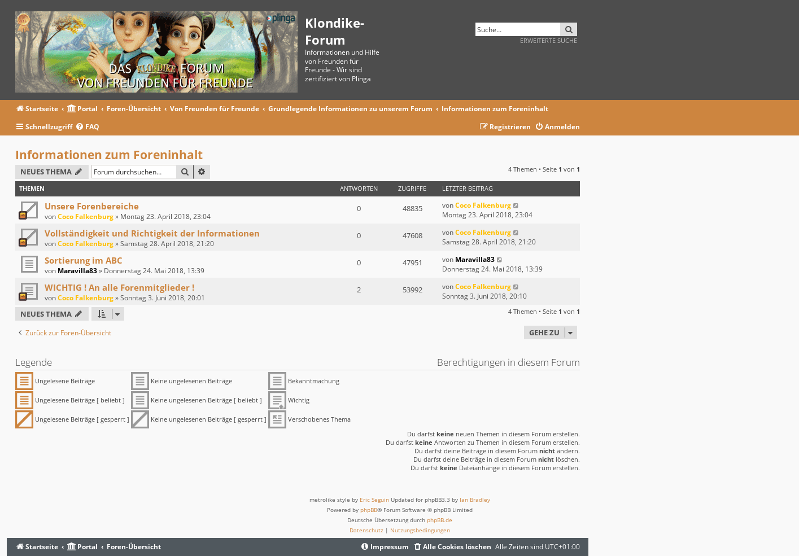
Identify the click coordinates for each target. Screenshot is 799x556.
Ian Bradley (475, 500)
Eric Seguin (374, 500)
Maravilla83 (77, 270)
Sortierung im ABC (84, 260)
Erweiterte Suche (548, 40)
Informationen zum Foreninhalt (109, 155)
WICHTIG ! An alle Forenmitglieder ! (119, 287)
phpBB (368, 510)
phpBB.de (439, 520)
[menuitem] (87, 127)
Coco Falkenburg (85, 216)
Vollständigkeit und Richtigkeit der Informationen (152, 233)
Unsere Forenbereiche (92, 206)
